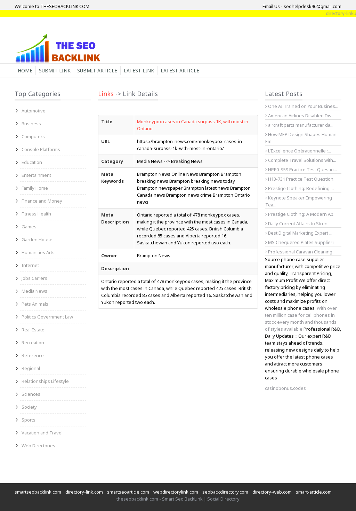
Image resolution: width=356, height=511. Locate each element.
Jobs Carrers (34, 278)
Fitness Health (36, 214)
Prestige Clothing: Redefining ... (299, 188)
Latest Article (180, 70)
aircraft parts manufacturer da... (299, 125)
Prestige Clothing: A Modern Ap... (301, 214)
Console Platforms (41, 149)
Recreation (33, 342)
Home (25, 70)
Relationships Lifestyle (45, 381)
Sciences (31, 394)
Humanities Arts (38, 252)
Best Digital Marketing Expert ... (298, 233)
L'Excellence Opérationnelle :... (298, 151)
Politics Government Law (47, 317)
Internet (30, 265)
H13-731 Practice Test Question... (301, 179)
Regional (31, 368)
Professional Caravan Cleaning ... (301, 252)
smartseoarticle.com (128, 492)
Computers (33, 136)
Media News (34, 291)
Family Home (35, 188)
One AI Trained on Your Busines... (301, 106)
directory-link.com (84, 492)
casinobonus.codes (285, 388)
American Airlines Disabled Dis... (299, 115)
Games (29, 226)
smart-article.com (314, 492)
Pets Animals (35, 304)
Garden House (37, 239)
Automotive (34, 111)
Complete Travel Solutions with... (300, 160)
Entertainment (36, 175)
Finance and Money (42, 201)
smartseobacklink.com (38, 492)
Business (31, 123)
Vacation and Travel (42, 433)
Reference (33, 355)
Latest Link (139, 70)
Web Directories (38, 445)
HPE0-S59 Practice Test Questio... (301, 169)
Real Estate (33, 330)
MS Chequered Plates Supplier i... (301, 242)
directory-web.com (272, 492)
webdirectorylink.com (175, 492)
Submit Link (55, 70)
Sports (28, 420)
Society (29, 407)
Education (32, 162)
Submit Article (97, 70)
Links (106, 93)
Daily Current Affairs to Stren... (298, 223)
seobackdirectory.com (225, 492)
